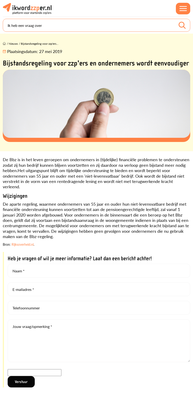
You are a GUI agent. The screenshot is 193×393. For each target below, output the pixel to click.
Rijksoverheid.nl (23, 244)
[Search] (96, 25)
